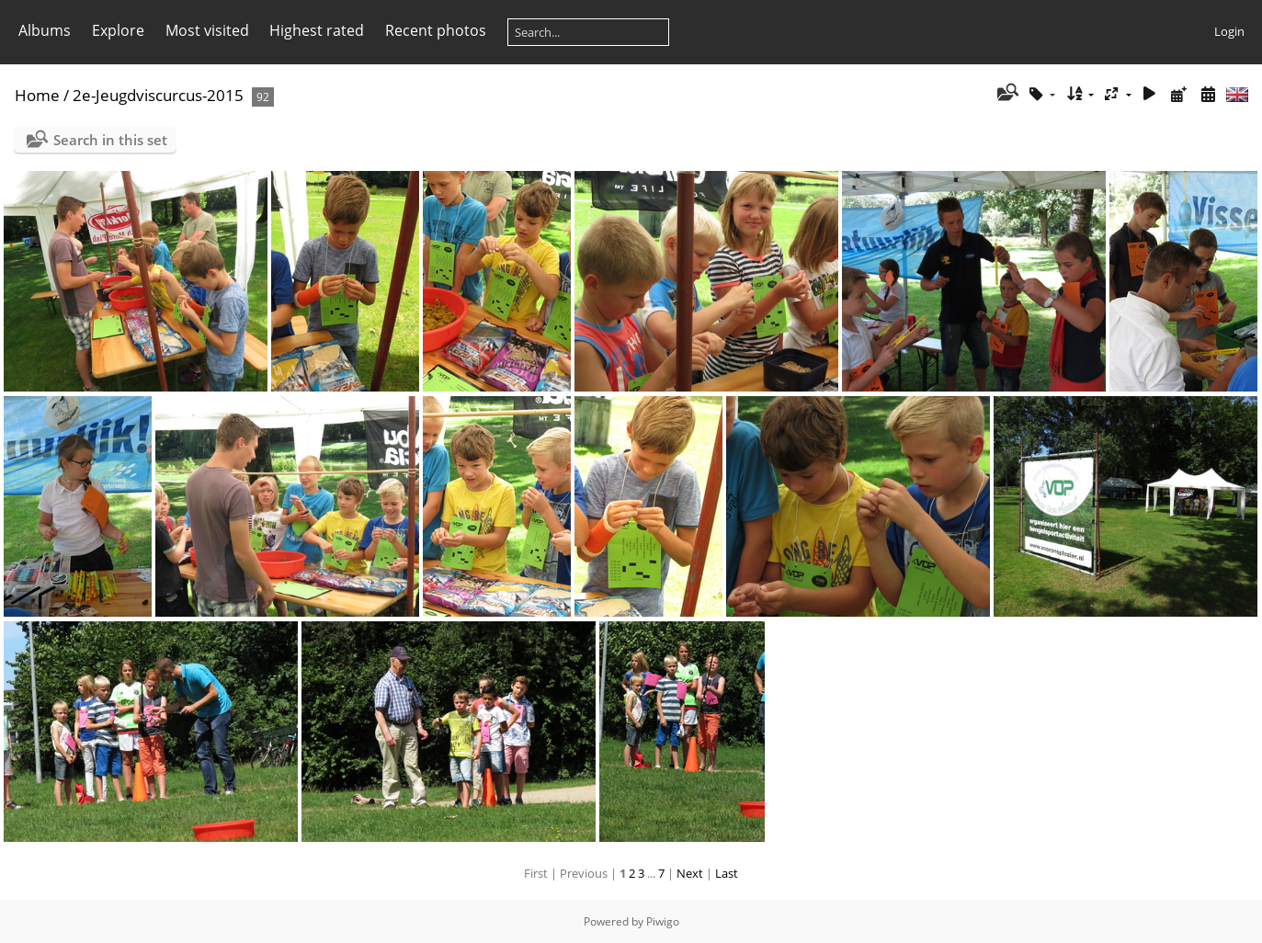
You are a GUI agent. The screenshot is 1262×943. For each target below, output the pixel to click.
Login (1229, 31)
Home (37, 95)
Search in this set (110, 140)
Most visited (207, 30)
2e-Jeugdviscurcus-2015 (158, 95)
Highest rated (316, 30)
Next (689, 873)
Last (726, 873)
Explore (118, 30)
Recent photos (435, 30)
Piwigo (662, 921)
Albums (44, 30)
